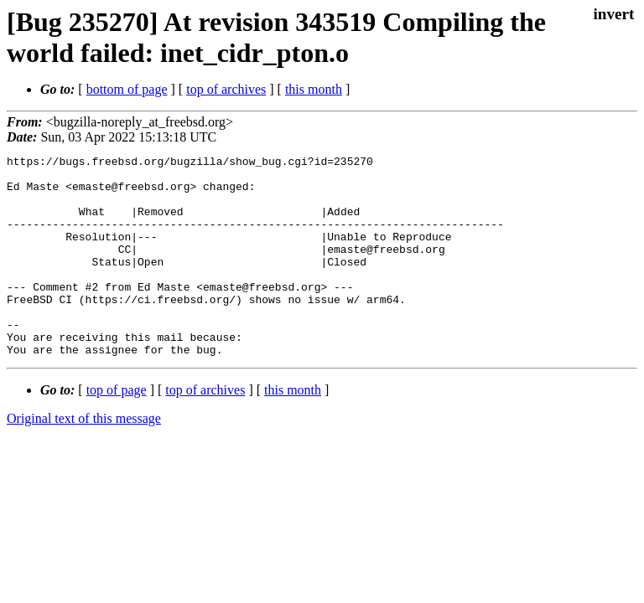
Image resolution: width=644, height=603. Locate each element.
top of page (116, 430)
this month (313, 89)
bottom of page (127, 89)
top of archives (226, 89)
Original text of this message (84, 458)
